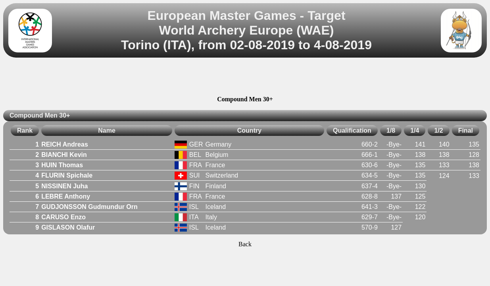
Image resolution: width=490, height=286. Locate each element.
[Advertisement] (245, 78)
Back (245, 244)
